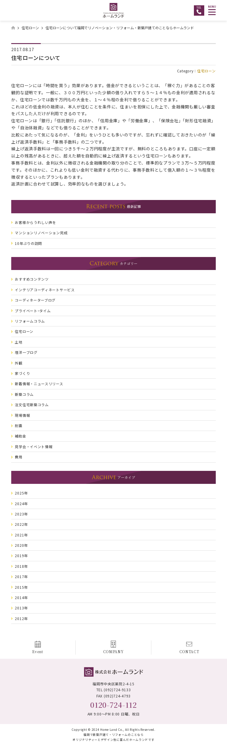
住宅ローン (206, 70)
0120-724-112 (113, 705)
